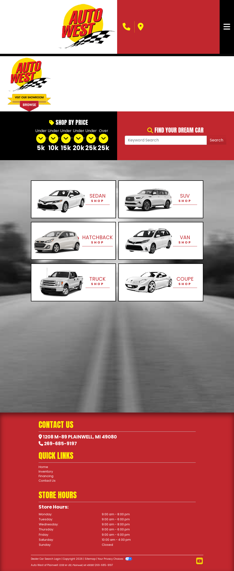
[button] (62, 84)
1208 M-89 (55, 437)
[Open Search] (166, 140)
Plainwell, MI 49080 (92, 437)
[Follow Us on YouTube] (199, 561)
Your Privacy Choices (115, 559)
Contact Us (47, 481)
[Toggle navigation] (226, 27)
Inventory (46, 471)
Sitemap (90, 559)
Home (43, 467)
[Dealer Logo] (86, 27)
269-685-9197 (60, 443)
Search (216, 140)
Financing (46, 476)
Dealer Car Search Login (46, 559)
